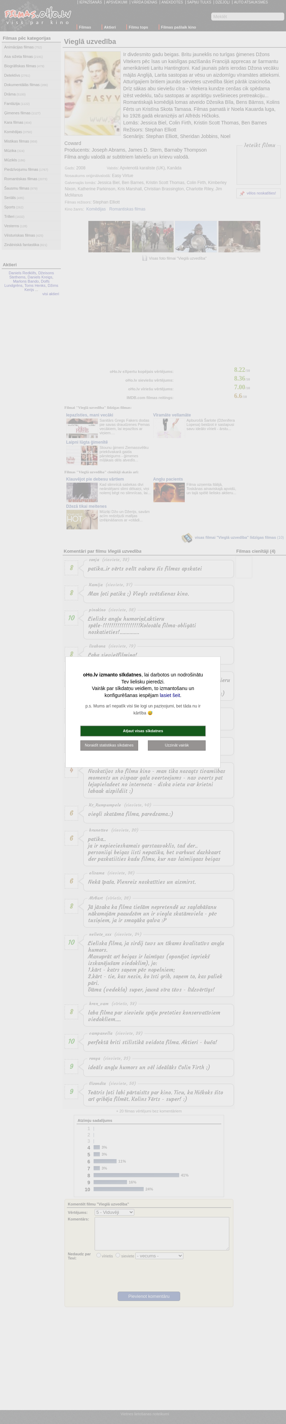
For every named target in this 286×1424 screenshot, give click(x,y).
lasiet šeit (170, 695)
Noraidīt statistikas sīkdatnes (109, 745)
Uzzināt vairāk (177, 745)
